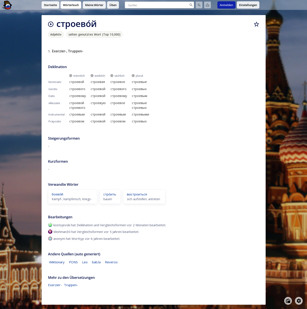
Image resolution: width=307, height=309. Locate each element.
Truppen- (71, 285)
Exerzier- (55, 285)
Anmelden (226, 5)
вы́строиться (137, 194)
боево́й (57, 194)
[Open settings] (299, 301)
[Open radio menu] (288, 301)
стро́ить (109, 194)
